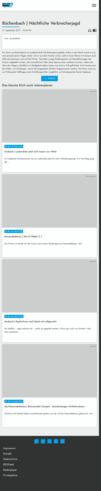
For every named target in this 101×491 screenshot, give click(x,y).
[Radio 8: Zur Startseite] (25, 5)
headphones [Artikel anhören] (90, 30)
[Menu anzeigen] (94, 5)
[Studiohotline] (56, 441)
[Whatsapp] (49, 441)
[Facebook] (36, 441)
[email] (62, 441)
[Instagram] (43, 441)
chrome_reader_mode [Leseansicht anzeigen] (95, 30)
